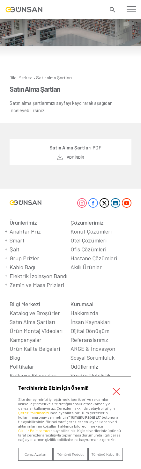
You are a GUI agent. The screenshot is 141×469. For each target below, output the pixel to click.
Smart (17, 240)
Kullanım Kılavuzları (33, 375)
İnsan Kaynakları (90, 321)
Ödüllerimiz (84, 366)
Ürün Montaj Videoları (36, 330)
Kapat (116, 391)
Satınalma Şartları (54, 77)
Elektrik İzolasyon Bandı (38, 275)
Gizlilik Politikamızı (34, 430)
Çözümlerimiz (87, 222)
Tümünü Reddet (70, 454)
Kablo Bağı (22, 267)
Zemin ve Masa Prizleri (37, 284)
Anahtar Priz (25, 231)
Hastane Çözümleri (93, 258)
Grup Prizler (24, 258)
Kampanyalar (25, 339)
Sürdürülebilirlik (90, 375)
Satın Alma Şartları (32, 321)
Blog (15, 357)
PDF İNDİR (75, 157)
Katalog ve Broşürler (35, 312)
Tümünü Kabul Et (106, 454)
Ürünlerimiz (23, 222)
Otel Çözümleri (88, 240)
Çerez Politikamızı (33, 412)
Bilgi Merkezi (21, 77)
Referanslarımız (89, 339)
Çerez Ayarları (35, 454)
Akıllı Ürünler (86, 267)
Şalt (14, 249)
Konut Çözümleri (91, 231)
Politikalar (22, 366)
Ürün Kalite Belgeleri (35, 348)
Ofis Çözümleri (88, 249)
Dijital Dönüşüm (89, 330)
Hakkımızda (84, 312)
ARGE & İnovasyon (92, 348)
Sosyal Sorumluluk (92, 357)
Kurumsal (81, 303)
